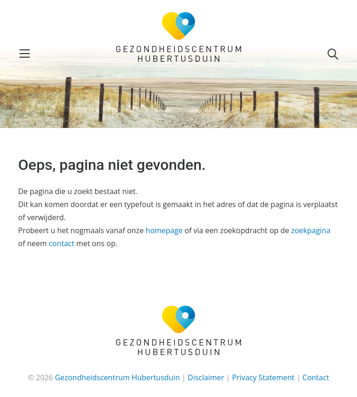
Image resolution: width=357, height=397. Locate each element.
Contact (316, 377)
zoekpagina (311, 230)
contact (61, 243)
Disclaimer (206, 377)
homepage (164, 230)
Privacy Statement (263, 377)
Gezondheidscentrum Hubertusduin (117, 377)
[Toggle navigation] (24, 53)
